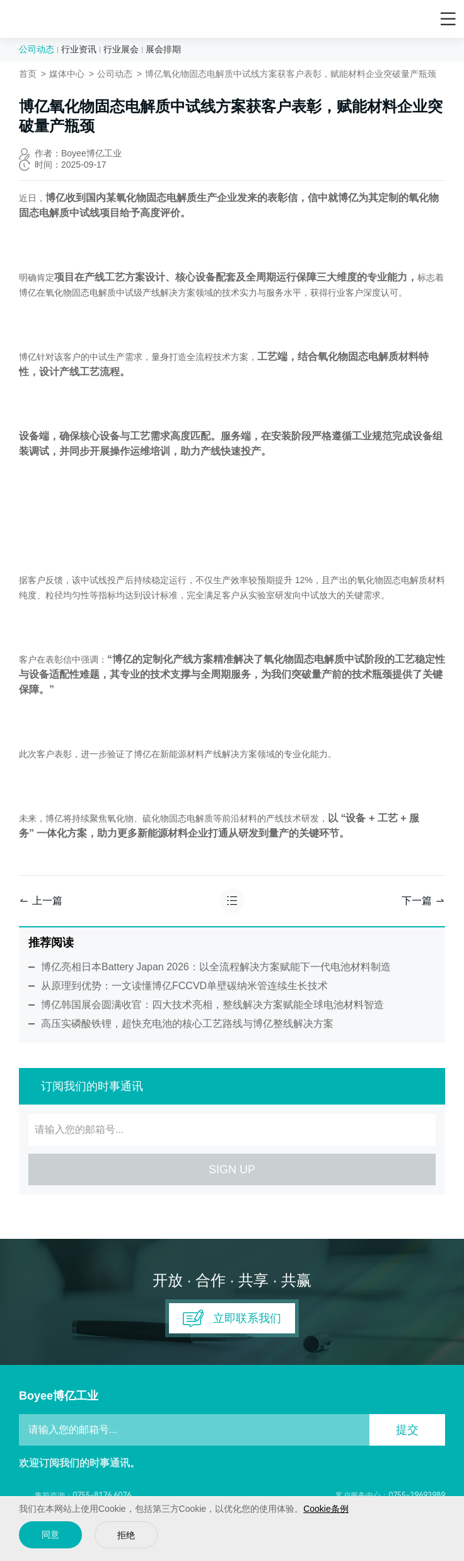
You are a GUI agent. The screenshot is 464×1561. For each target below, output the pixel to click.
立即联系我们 (232, 1318)
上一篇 (40, 900)
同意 (50, 1535)
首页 (28, 74)
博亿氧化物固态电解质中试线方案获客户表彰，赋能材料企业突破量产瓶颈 (290, 74)
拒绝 (126, 1535)
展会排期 (163, 49)
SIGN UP (232, 1169)
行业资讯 (78, 49)
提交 (407, 1430)
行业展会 (121, 49)
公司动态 (36, 49)
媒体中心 (66, 74)
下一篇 (423, 900)
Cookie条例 (326, 1509)
